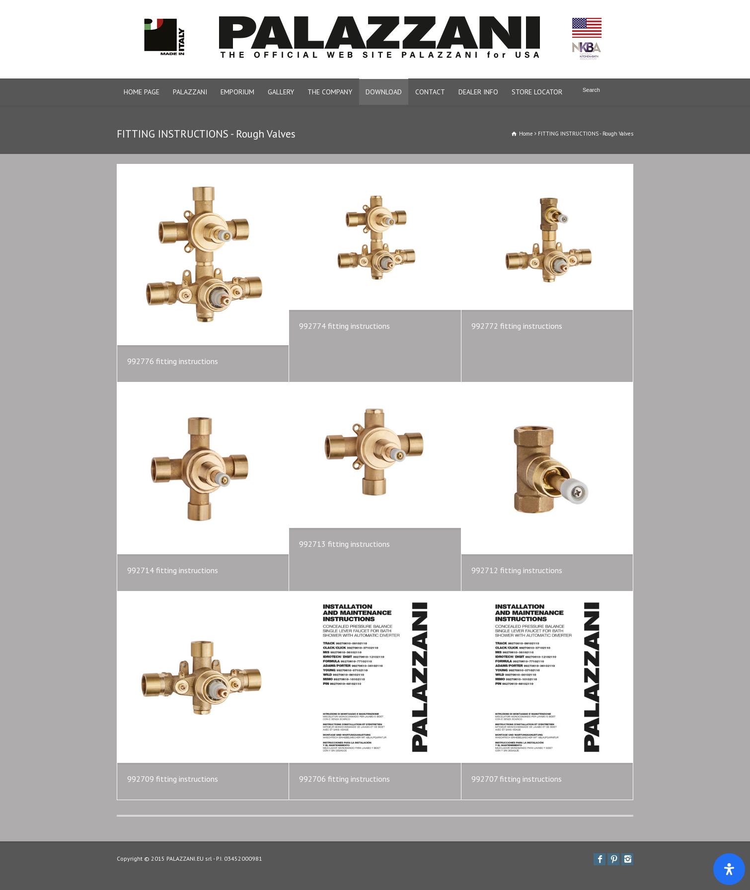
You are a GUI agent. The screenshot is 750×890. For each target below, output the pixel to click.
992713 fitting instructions (344, 544)
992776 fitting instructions (172, 361)
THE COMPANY (329, 91)
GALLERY (281, 91)
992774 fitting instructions (344, 326)
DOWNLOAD (384, 91)
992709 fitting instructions (172, 779)
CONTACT (430, 91)
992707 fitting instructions (516, 779)
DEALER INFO (478, 91)
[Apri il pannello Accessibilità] (729, 869)
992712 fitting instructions (516, 570)
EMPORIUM (237, 91)
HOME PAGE (141, 91)
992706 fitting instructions (344, 779)
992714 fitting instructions (172, 570)
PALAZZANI (190, 91)
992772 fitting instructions (516, 326)
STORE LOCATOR (537, 91)
